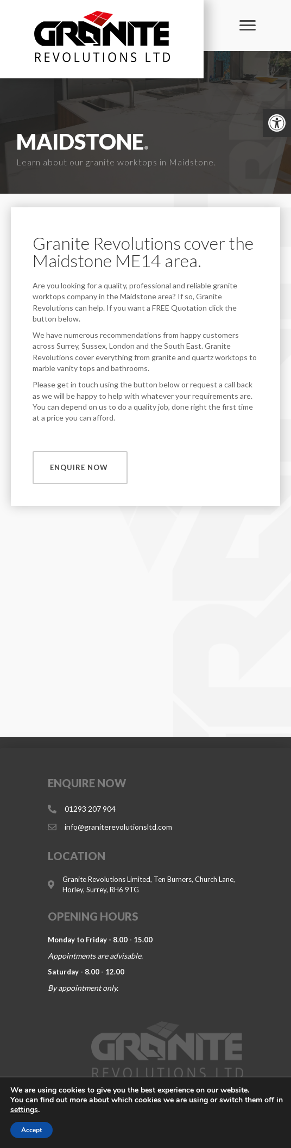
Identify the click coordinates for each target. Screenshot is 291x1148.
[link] (277, 123)
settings (24, 1110)
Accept (31, 1130)
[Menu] (247, 25)
